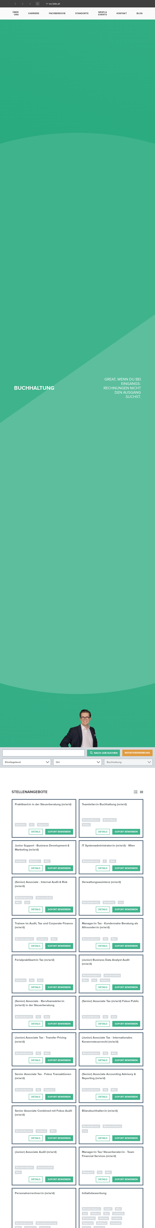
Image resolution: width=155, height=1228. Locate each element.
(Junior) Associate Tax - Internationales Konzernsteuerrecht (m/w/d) (108, 1039)
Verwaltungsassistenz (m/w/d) (103, 882)
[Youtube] (30, 4)
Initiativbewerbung (137, 752)
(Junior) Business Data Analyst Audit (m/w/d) (107, 961)
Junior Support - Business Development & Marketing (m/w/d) (43, 847)
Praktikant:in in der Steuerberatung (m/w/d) (39, 806)
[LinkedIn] (23, 4)
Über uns (16, 13)
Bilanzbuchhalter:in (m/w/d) (101, 1110)
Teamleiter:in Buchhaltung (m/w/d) (106, 804)
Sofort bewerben (59, 831)
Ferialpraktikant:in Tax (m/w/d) (36, 959)
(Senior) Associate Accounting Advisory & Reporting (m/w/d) (110, 1076)
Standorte (82, 13)
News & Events (102, 13)
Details (35, 831)
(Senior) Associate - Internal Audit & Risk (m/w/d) (42, 884)
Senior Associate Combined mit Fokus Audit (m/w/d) (41, 1112)
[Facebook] (15, 4)
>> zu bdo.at (53, 3)
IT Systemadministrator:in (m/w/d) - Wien (110, 845)
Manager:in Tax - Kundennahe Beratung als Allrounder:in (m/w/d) (109, 925)
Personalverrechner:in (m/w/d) (35, 1193)
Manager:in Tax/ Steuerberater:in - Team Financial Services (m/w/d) (109, 1154)
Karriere (33, 13)
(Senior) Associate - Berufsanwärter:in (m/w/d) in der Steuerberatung (41, 1003)
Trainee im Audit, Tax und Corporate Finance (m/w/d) (39, 925)
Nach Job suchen (103, 753)
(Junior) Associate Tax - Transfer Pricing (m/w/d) (42, 1039)
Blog (140, 13)
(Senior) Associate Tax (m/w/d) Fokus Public (107, 1003)
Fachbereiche (57, 13)
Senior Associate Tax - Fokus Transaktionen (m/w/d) (34, 1076)
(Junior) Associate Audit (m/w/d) (37, 1152)
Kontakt (122, 13)
